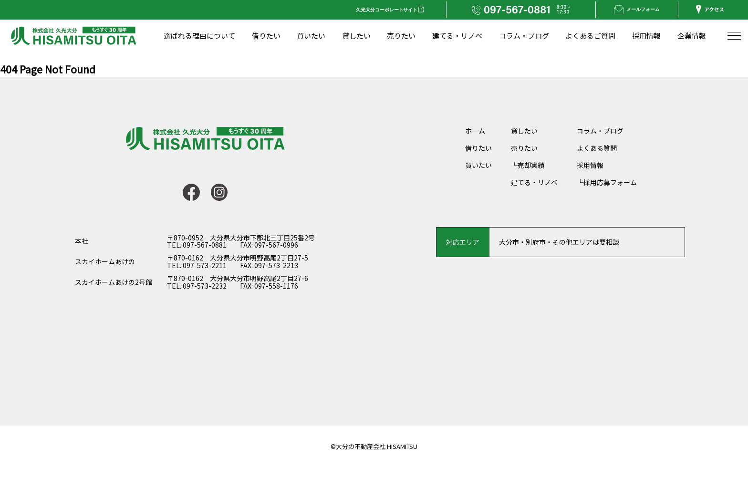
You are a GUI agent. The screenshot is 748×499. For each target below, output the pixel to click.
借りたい (478, 148)
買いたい (478, 165)
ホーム (475, 130)
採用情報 (590, 165)
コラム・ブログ (600, 130)
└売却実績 (527, 165)
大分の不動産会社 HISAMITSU (376, 446)
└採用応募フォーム (607, 182)
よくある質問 (597, 148)
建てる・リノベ (534, 182)
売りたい (524, 148)
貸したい (524, 130)
